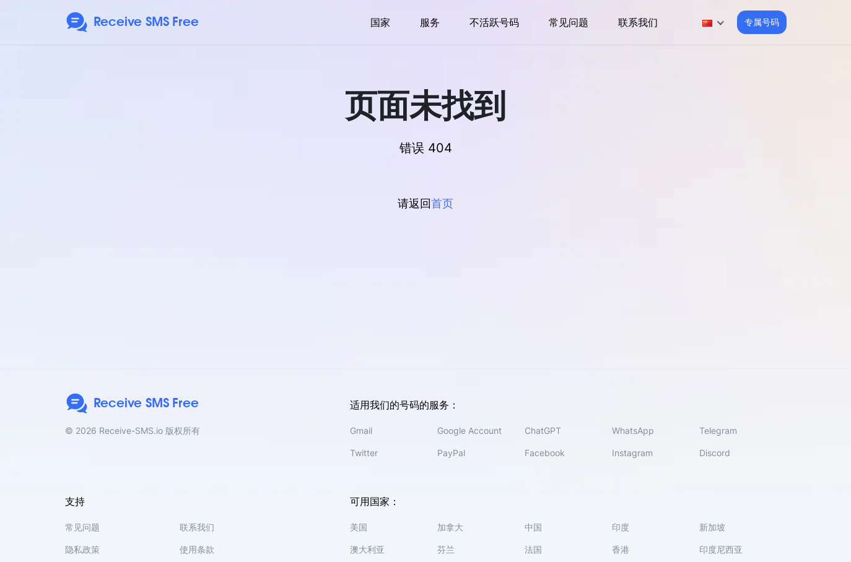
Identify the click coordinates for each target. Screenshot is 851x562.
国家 (380, 22)
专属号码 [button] (761, 22)
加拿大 (450, 527)
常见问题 (568, 22)
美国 (358, 527)
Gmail (361, 430)
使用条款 (197, 549)
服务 (430, 22)
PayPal (451, 452)
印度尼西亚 (721, 549)
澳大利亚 (367, 549)
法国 (533, 549)
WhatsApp (633, 430)
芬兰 (446, 549)
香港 (620, 549)
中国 (533, 527)
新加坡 (712, 527)
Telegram (718, 430)
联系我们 (638, 22)
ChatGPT (543, 430)
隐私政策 (82, 549)
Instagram (632, 452)
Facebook (545, 452)
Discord (714, 452)
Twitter (364, 452)
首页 (442, 203)
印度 (620, 527)
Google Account (469, 430)
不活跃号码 (494, 22)
